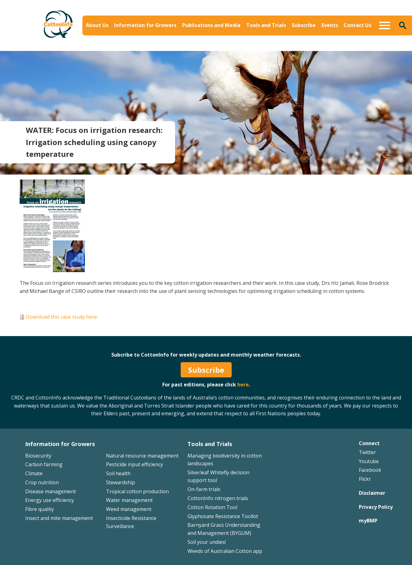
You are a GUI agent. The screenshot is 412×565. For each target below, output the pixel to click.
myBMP (368, 520)
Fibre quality (39, 509)
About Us (97, 25)
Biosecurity (38, 455)
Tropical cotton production (137, 491)
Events (330, 25)
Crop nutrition (42, 482)
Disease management (50, 491)
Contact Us (357, 25)
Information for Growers (145, 25)
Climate (34, 473)
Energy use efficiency (49, 500)
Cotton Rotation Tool (212, 507)
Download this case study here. (62, 316)
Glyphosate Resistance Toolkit (222, 516)
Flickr (365, 479)
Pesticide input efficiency (134, 464)
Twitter (367, 452)
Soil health (118, 473)
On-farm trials (203, 489)
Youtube (369, 461)
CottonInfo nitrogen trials (217, 498)
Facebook (370, 470)
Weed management (128, 509)
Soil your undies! (206, 542)
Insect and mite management (59, 518)
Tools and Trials (266, 25)
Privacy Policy (376, 506)
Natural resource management (142, 455)
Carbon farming (43, 464)
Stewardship (120, 482)
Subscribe (304, 25)
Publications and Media (211, 25)
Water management (129, 500)
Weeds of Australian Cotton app (224, 551)
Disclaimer (372, 493)
